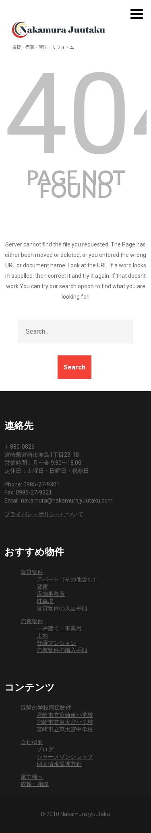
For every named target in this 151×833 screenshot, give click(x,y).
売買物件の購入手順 (62, 650)
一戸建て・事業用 (59, 628)
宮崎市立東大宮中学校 (65, 729)
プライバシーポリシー (32, 514)
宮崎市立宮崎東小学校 (65, 715)
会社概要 (32, 742)
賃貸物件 (32, 572)
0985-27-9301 (41, 484)
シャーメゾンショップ (65, 756)
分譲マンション (56, 643)
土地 (42, 635)
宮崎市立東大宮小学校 (65, 722)
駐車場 (45, 601)
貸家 (42, 586)
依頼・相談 (35, 784)
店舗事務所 (51, 594)
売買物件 (32, 621)
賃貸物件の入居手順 (62, 608)
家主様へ (32, 777)
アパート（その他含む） (68, 579)
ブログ (45, 749)
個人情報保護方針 (59, 764)
